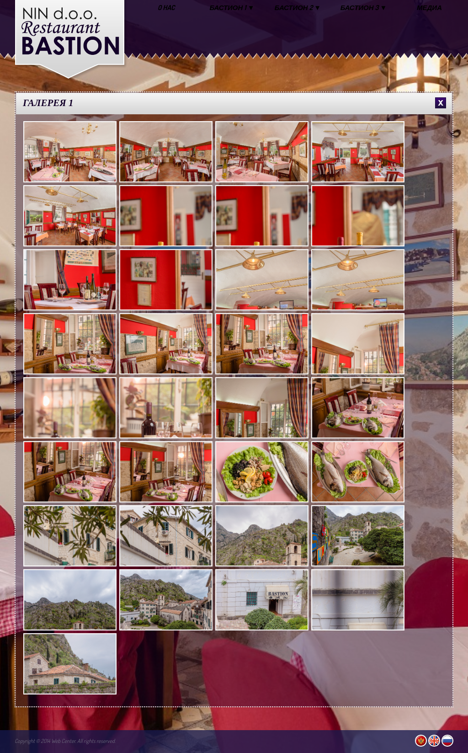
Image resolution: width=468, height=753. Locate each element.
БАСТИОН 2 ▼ (298, 7)
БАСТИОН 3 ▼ (363, 7)
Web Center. (63, 740)
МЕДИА (429, 7)
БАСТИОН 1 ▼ (232, 7)
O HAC (166, 7)
